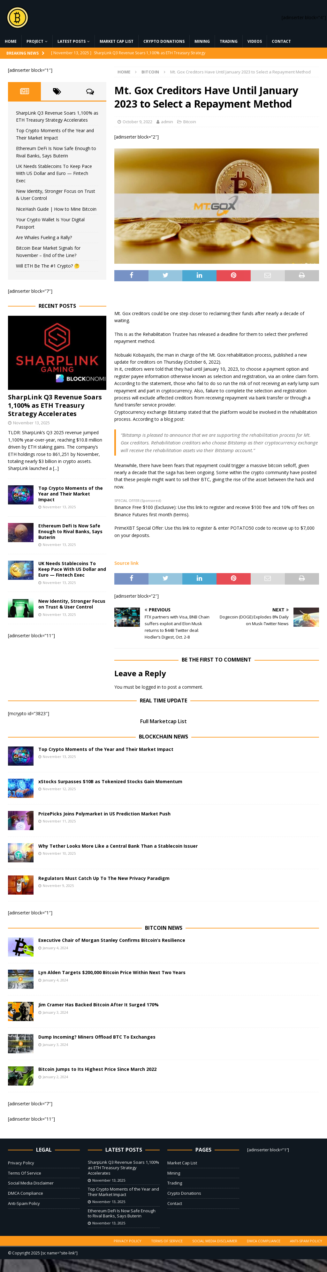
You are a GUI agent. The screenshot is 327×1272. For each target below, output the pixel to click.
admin (167, 122)
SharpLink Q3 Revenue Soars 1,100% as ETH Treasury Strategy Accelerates (55, 405)
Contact (281, 41)
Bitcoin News (163, 927)
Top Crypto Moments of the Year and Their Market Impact (70, 494)
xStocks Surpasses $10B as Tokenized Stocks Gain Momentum (110, 781)
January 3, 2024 (55, 1012)
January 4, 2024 (55, 947)
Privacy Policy (21, 1163)
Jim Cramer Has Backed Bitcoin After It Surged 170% (98, 1005)
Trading (229, 41)
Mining (202, 41)
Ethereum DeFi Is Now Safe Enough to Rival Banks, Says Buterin (70, 531)
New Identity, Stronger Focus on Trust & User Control (71, 604)
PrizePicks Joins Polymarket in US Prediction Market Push (104, 814)
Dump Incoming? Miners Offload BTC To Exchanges (97, 1037)
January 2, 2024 (55, 1076)
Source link (126, 563)
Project (35, 41)
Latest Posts (71, 41)
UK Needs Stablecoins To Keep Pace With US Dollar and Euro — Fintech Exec (54, 173)
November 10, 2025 (59, 853)
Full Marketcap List (163, 721)
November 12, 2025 (59, 788)
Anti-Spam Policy (24, 1203)
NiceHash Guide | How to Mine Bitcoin (56, 209)
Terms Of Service (24, 1173)
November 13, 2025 (31, 423)
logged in (151, 687)
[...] (56, 468)
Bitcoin (189, 122)
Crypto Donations (164, 41)
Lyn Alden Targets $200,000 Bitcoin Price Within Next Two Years (112, 972)
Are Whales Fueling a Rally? (44, 237)
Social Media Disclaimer (31, 1183)
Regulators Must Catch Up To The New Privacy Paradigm (104, 878)
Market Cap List (116, 41)
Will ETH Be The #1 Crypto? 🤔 (48, 266)
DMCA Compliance (25, 1193)
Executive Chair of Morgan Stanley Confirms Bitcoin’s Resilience (111, 940)
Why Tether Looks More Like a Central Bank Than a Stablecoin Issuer (118, 846)
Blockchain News (163, 736)
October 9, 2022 (137, 122)
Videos (254, 41)
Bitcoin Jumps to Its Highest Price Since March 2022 (97, 1069)
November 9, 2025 (58, 885)
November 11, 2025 (59, 821)
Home (11, 41)
